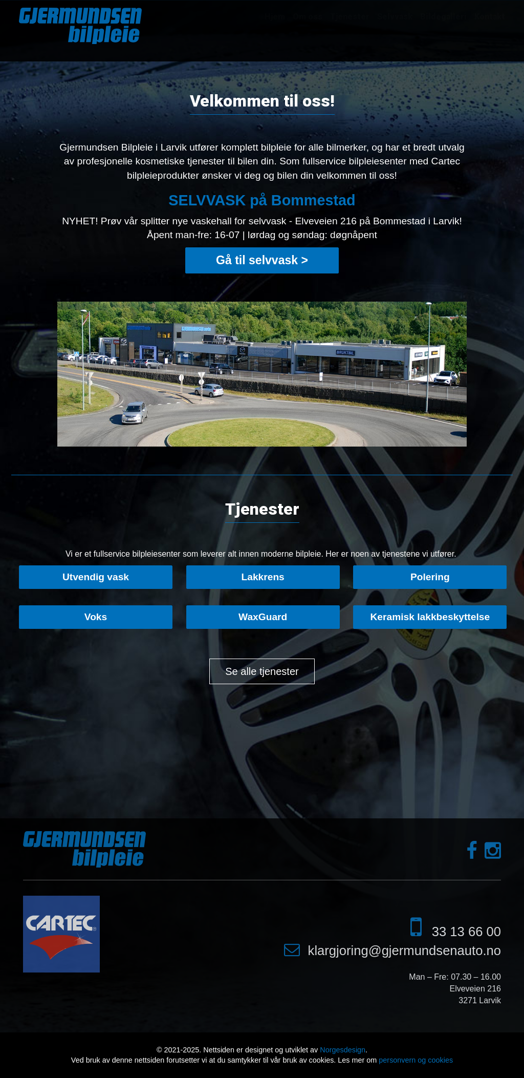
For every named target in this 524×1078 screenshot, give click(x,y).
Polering (430, 577)
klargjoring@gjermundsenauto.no (404, 950)
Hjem (275, 17)
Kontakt (489, 17)
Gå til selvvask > (262, 260)
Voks (95, 616)
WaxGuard (262, 616)
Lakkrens (263, 577)
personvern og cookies (416, 1060)
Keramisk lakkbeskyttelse (430, 616)
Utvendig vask (95, 577)
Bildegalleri (443, 17)
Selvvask (394, 17)
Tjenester (349, 17)
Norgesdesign (342, 1050)
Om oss (307, 17)
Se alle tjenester (261, 671)
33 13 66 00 (466, 931)
